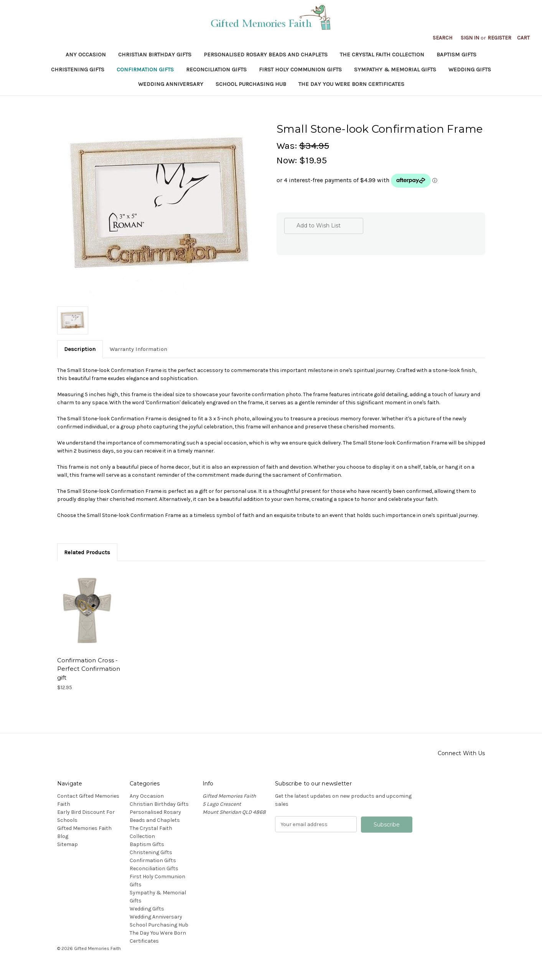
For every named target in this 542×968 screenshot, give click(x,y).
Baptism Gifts (456, 54)
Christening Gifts (77, 69)
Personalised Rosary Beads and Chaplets (266, 54)
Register (499, 38)
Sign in (470, 38)
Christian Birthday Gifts (154, 54)
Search (442, 38)
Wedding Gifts (469, 69)
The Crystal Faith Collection (382, 54)
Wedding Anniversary (170, 84)
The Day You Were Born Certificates (351, 84)
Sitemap (67, 844)
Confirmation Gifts (145, 69)
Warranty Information (138, 349)
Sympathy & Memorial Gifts (395, 69)
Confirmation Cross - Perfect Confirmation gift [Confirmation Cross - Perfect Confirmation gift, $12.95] (88, 669)
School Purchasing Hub (251, 84)
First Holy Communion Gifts (300, 69)
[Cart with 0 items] (523, 38)
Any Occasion (86, 54)
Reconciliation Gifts (216, 69)
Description (80, 349)
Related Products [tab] (87, 552)
